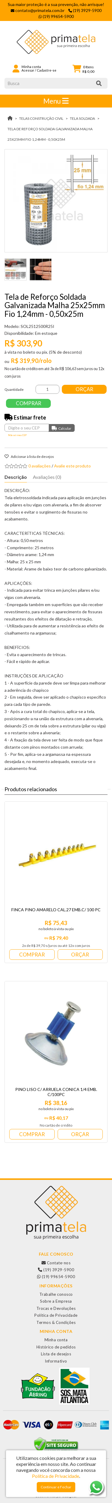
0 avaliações (39, 465)
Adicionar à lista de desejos (29, 456)
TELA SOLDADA (82, 118)
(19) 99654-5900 (56, 1276)
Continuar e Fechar (56, 1487)
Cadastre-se (46, 70)
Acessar (28, 70)
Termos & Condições (56, 1322)
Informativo (56, 1361)
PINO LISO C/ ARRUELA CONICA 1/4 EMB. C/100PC (56, 1092)
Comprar (28, 403)
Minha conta (56, 1339)
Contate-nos (56, 1262)
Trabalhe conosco (56, 1294)
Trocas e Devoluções (56, 1308)
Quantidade (14, 389)
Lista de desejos (56, 1353)
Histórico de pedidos (56, 1347)
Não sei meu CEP (17, 435)
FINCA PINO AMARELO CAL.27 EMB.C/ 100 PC (56, 909)
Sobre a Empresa (56, 1301)
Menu (56, 101)
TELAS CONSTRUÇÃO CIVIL (41, 118)
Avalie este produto (72, 465)
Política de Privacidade (56, 1315)
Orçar (84, 389)
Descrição (15, 477)
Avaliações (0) (47, 477)
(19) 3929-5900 (56, 1269)
